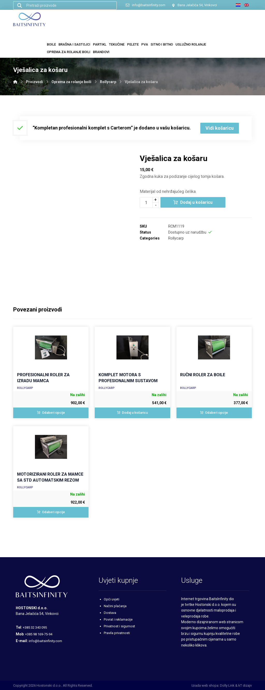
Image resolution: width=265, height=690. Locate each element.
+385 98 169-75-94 (38, 634)
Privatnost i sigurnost (119, 626)
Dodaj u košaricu (196, 202)
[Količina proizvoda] (146, 202)
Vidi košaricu (219, 128)
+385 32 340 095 (35, 627)
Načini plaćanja (115, 606)
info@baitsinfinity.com (45, 641)
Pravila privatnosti (117, 633)
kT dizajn (245, 685)
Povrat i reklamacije (118, 619)
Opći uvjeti (111, 599)
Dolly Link (227, 685)
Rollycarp (176, 238)
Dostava (110, 613)
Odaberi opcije (53, 413)
